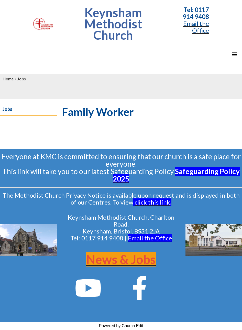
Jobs (21, 78)
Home (8, 78)
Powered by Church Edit (121, 326)
